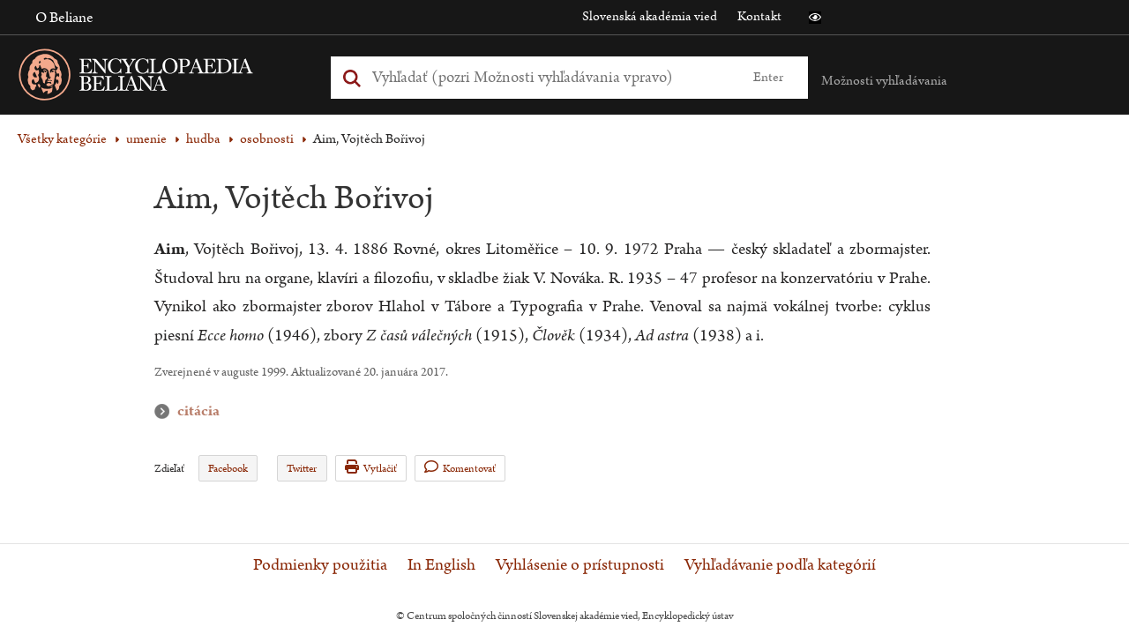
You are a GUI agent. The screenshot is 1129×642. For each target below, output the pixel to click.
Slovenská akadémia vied (649, 16)
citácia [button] (165, 411)
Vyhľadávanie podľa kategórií (780, 565)
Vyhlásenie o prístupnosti (580, 565)
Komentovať (460, 467)
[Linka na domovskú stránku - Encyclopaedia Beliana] (163, 78)
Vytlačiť (371, 467)
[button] (815, 17)
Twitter (302, 468)
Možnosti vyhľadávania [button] (884, 80)
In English (441, 565)
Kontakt (759, 16)
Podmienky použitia (320, 565)
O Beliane (64, 17)
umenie (146, 139)
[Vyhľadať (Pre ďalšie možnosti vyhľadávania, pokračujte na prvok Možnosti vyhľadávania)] (549, 77)
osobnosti (267, 139)
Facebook (228, 468)
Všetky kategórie (62, 139)
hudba (203, 139)
